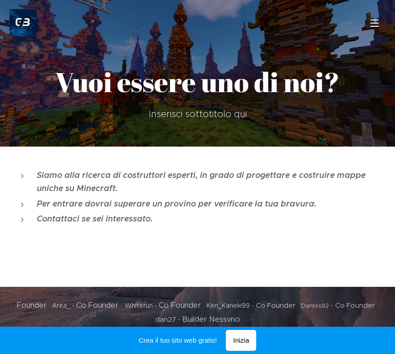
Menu (375, 23)
